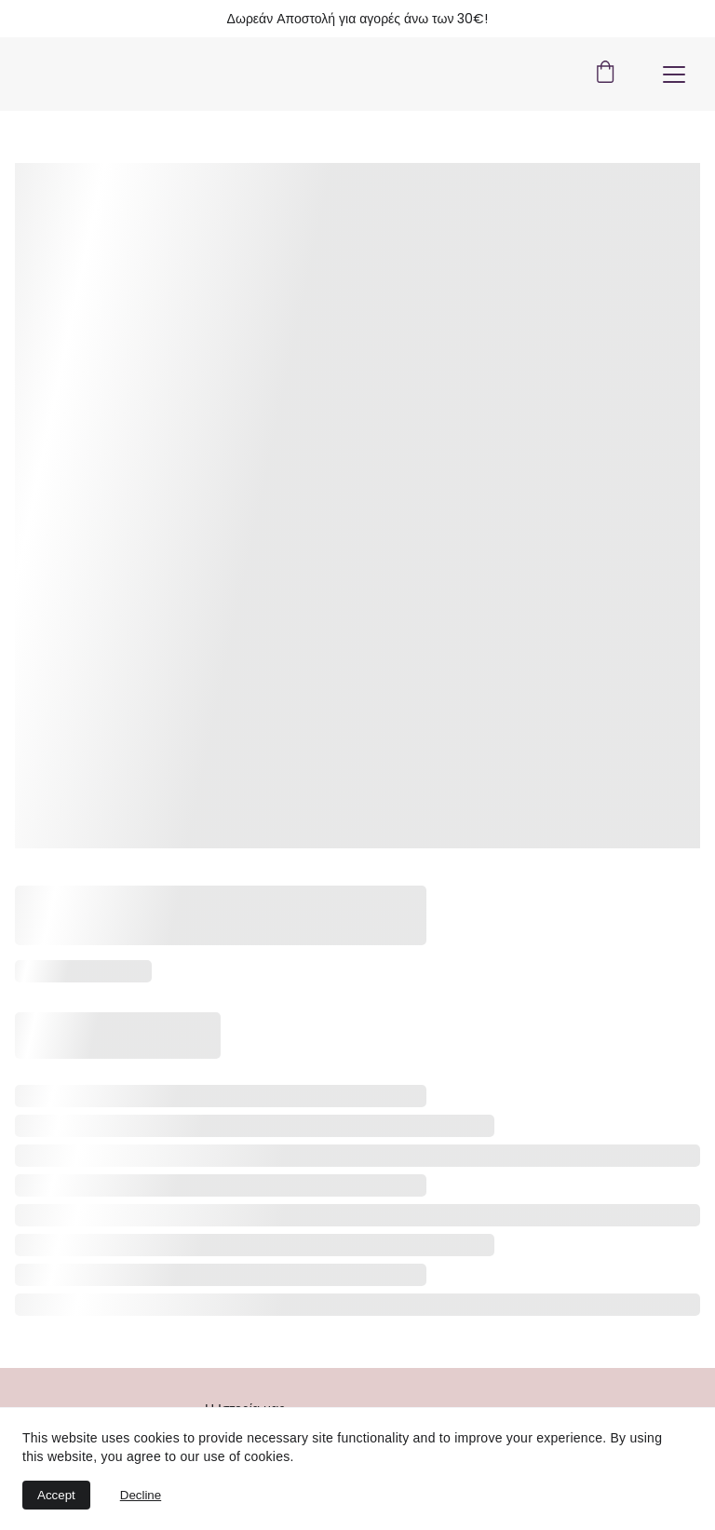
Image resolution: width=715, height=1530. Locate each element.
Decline (140, 1495)
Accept (56, 1495)
